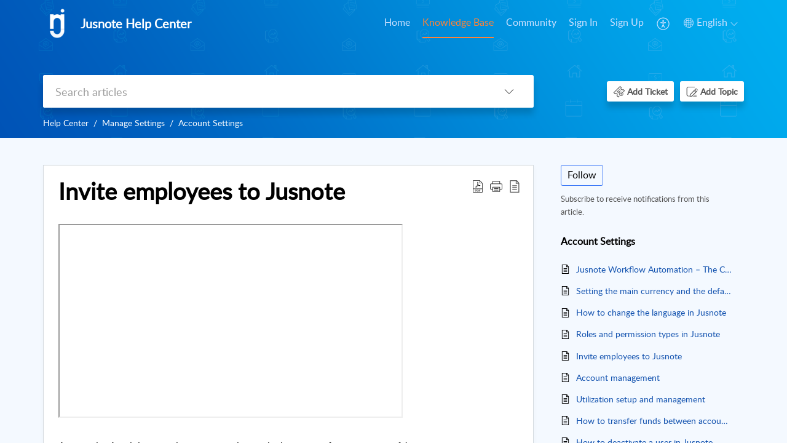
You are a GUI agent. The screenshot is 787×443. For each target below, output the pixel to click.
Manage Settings (133, 123)
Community (531, 22)
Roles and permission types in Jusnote (648, 334)
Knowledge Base (458, 22)
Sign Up (627, 22)
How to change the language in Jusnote (651, 312)
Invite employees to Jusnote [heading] (201, 191)
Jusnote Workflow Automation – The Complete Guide (654, 269)
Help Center (66, 123)
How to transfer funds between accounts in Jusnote (654, 420)
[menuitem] (397, 23)
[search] (263, 91)
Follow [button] (582, 175)
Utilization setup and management (640, 399)
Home (397, 22)
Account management (618, 377)
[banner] (393, 69)
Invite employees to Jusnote (629, 356)
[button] (664, 23)
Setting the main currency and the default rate (654, 291)
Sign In (583, 22)
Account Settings (210, 123)
